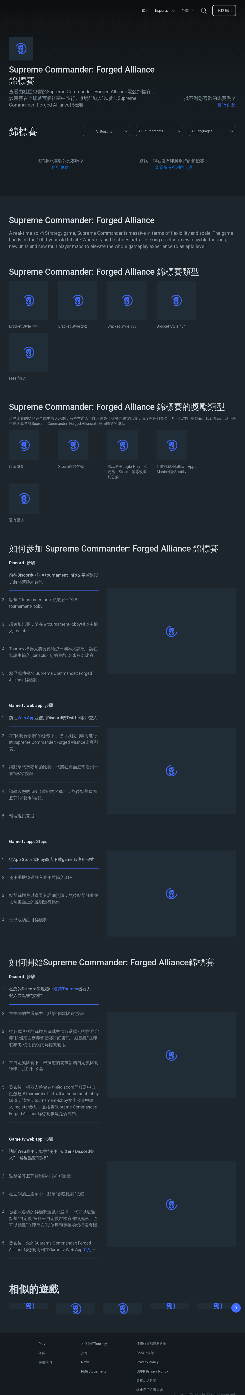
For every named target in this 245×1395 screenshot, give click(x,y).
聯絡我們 (45, 1362)
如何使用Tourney (94, 1344)
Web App (26, 717)
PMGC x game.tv (93, 1371)
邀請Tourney (65, 988)
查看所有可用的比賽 (174, 167)
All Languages (201, 131)
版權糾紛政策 (146, 1380)
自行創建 (226, 105)
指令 (84, 1353)
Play (42, 1344)
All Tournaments (150, 131)
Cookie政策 (145, 1353)
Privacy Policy (147, 1362)
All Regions (99, 131)
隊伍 (42, 1353)
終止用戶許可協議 (149, 1390)
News (85, 1362)
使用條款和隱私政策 (151, 1344)
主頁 (87, 1249)
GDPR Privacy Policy (152, 1371)
